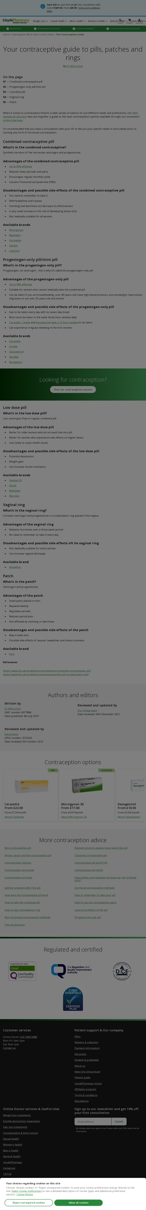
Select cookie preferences (26, 1191)
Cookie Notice (25, 1194)
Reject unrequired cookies (29, 1202)
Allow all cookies (78, 1202)
